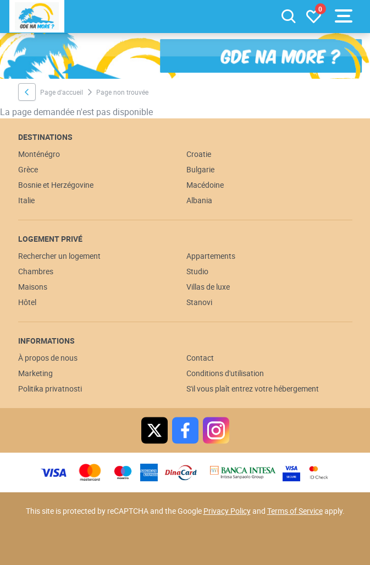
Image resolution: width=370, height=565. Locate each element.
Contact (200, 357)
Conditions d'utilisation (225, 373)
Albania (199, 200)
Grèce (28, 169)
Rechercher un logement (59, 256)
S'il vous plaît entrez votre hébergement (252, 388)
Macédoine (205, 185)
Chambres (35, 271)
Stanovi (199, 302)
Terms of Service (295, 511)
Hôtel (27, 302)
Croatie (198, 154)
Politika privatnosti (50, 388)
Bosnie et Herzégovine (55, 185)
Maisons (32, 286)
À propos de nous (48, 357)
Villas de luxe (208, 286)
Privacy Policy (227, 511)
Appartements (210, 256)
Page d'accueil (61, 92)
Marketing (35, 373)
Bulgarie (200, 169)
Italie (26, 200)
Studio (197, 271)
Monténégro (39, 154)
